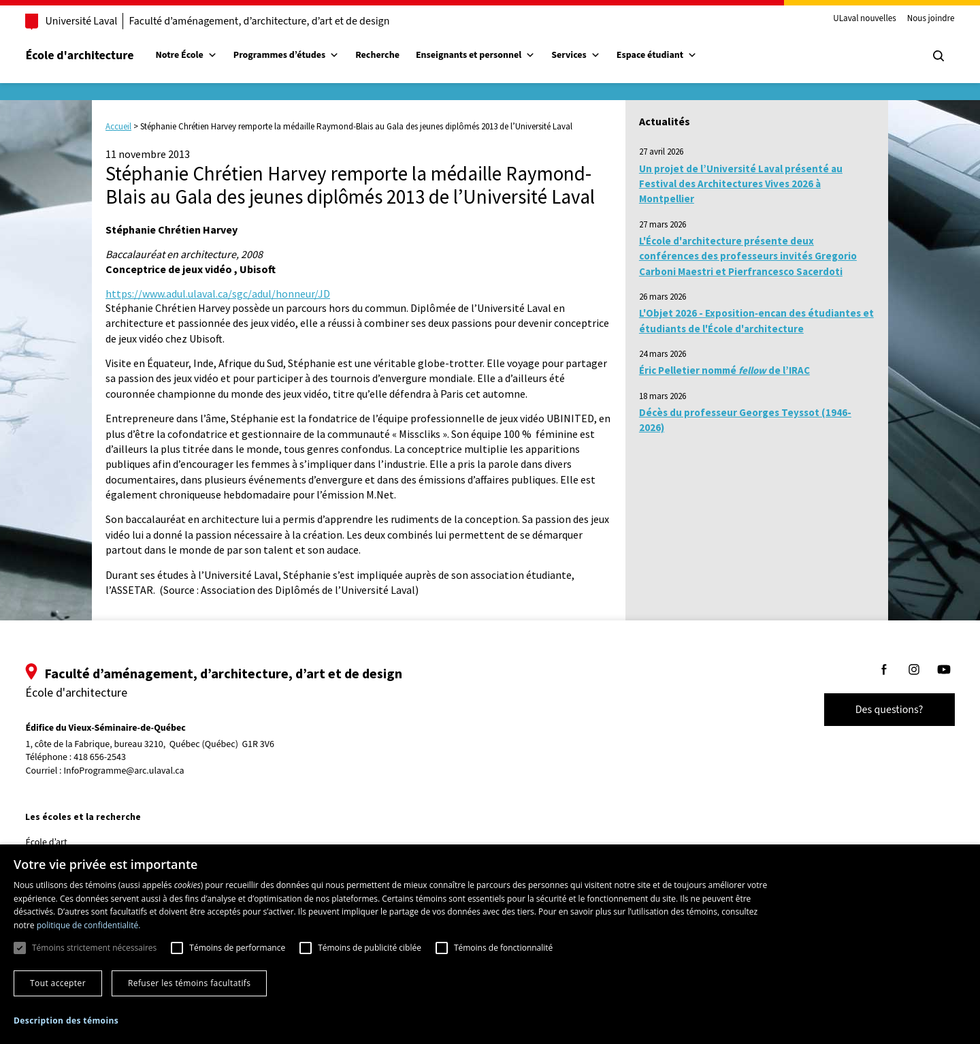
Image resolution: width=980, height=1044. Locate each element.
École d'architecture (99, 55)
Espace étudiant (676, 55)
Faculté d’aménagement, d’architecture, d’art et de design (278, 21)
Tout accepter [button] (58, 983)
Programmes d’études (305, 55)
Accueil (118, 126)
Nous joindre (911, 19)
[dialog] (490, 944)
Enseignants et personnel (494, 55)
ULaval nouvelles (845, 19)
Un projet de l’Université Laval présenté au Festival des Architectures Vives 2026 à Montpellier (741, 184)
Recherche (397, 55)
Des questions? (870, 709)
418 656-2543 (119, 757)
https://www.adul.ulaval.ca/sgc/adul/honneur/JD (217, 293)
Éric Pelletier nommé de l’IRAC (724, 370)
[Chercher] (918, 55)
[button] (66, 1020)
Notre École (205, 55)
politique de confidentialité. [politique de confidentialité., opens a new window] (89, 925)
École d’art (65, 842)
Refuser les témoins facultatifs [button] (189, 983)
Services (595, 55)
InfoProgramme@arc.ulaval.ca (143, 771)
